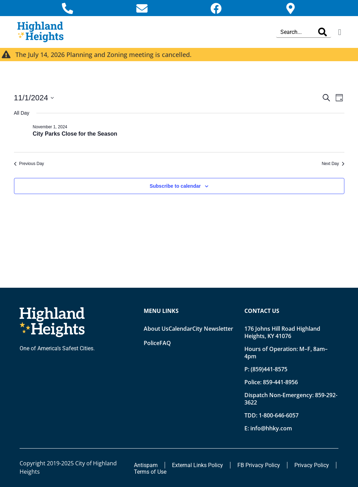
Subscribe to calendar (175, 186)
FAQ (165, 343)
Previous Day (29, 163)
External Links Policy (197, 465)
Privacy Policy (311, 465)
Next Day (333, 163)
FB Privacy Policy (258, 465)
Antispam (146, 465)
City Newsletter (212, 328)
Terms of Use (150, 471)
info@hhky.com (271, 428)
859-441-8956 (280, 382)
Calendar (180, 328)
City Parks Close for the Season (75, 134)
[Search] (322, 32)
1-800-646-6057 (279, 415)
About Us (156, 328)
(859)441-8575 (269, 369)
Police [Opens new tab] (151, 343)
